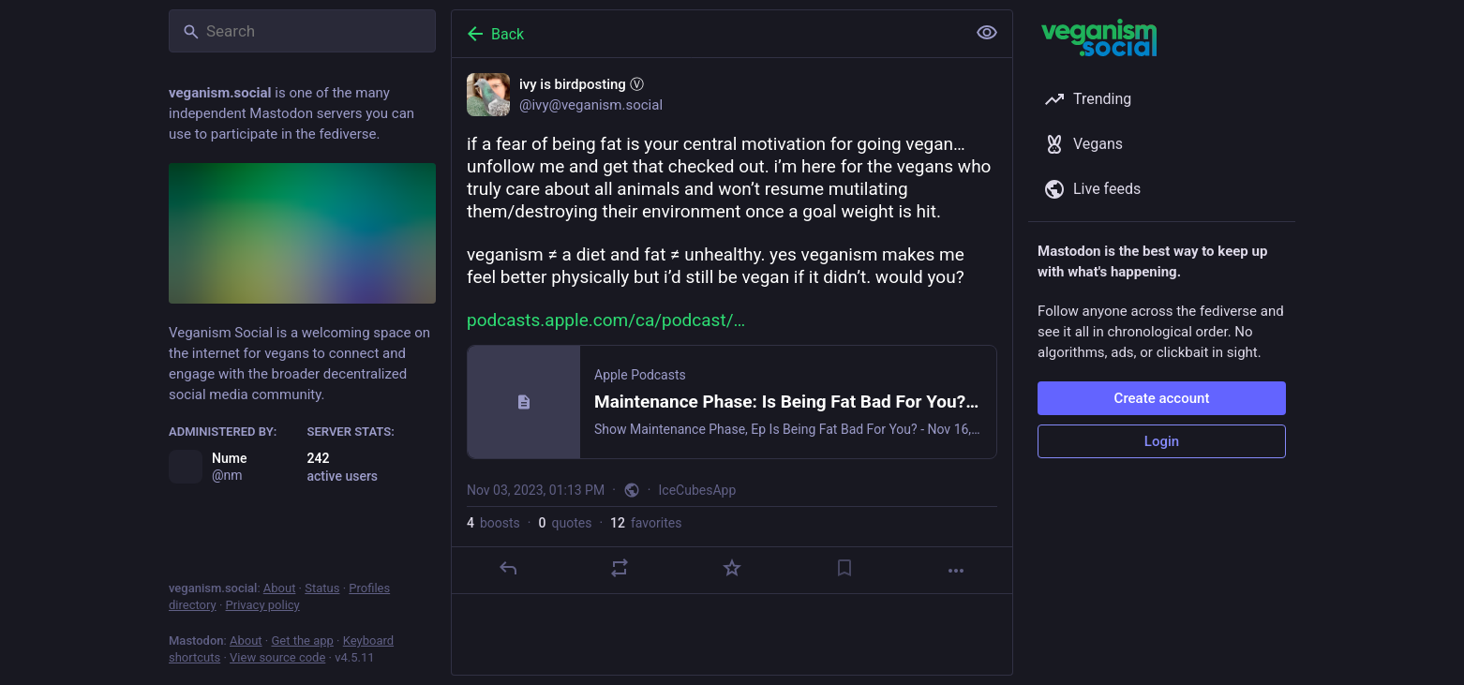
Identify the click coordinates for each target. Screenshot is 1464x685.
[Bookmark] (844, 568)
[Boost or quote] (619, 568)
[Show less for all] (987, 32)
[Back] (707, 33)
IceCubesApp (698, 490)
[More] (956, 570)
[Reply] (508, 568)
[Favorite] (732, 568)
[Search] (302, 30)
